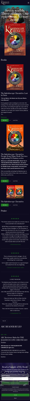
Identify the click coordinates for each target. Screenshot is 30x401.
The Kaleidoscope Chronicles (12, 202)
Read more (4, 117)
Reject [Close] (15, 398)
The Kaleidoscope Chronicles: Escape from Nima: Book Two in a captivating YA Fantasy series (14, 156)
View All (4, 320)
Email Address (6, 375)
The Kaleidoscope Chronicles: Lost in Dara (14, 94)
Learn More (15, 120)
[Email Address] (15, 378)
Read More (3, 356)
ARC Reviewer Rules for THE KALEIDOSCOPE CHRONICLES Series (14, 340)
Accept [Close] (15, 395)
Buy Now (5, 120)
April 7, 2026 (3, 334)
